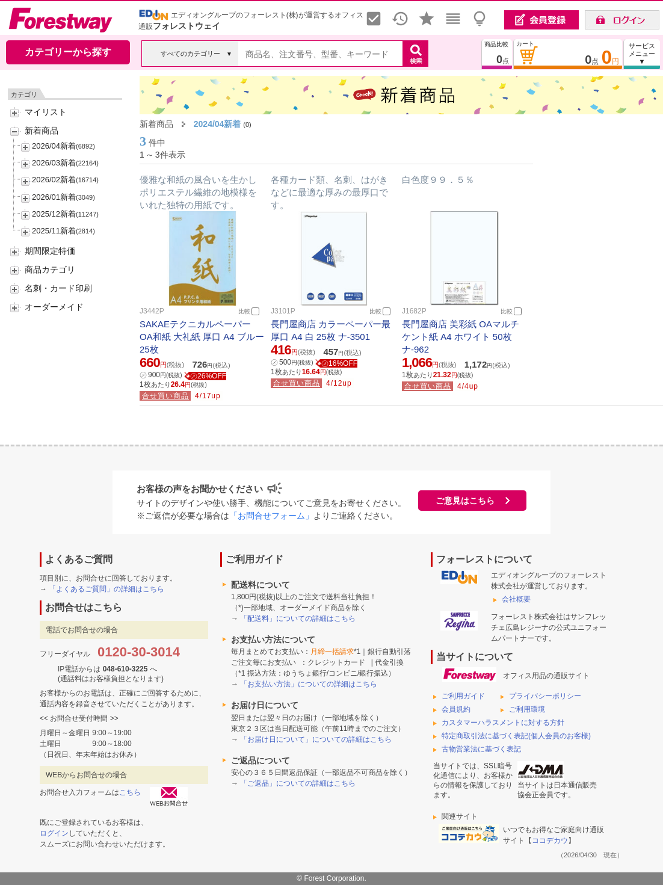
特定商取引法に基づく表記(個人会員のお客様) (516, 736)
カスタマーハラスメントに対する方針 (503, 722)
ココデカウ (550, 840)
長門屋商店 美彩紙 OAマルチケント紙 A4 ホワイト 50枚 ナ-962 (460, 336)
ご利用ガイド (463, 696)
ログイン (54, 833)
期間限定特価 (50, 251)
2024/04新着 (217, 124)
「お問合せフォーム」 (271, 515)
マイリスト (46, 112)
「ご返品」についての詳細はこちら (298, 783)
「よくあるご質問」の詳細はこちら (106, 589)
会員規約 (456, 709)
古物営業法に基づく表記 (481, 749)
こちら (130, 792)
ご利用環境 (527, 709)
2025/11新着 (54, 230)
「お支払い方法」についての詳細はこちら (308, 684)
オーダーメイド (54, 307)
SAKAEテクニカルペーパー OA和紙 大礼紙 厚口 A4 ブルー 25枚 (202, 336)
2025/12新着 (54, 213)
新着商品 (41, 130)
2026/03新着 (54, 162)
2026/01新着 (54, 197)
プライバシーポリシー (545, 696)
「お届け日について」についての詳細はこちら (316, 739)
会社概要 (516, 599)
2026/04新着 (54, 145)
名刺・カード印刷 (58, 288)
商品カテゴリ (50, 269)
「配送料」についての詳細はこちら (298, 618)
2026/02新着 (54, 179)
